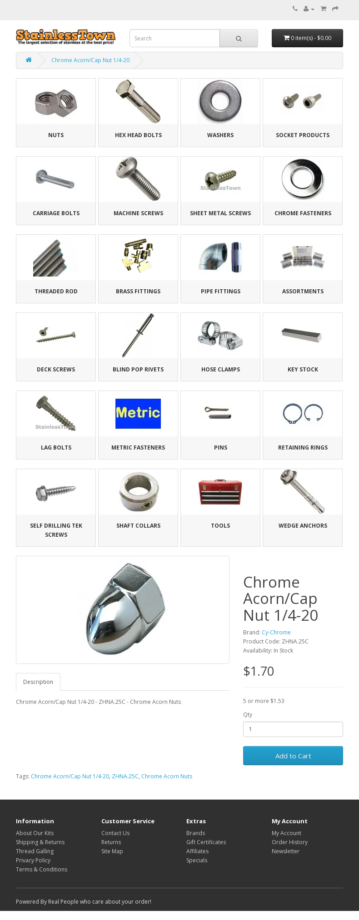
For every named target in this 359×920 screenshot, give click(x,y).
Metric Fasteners (138, 447)
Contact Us (115, 833)
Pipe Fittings (220, 291)
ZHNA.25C (125, 776)
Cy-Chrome (276, 632)
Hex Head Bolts (138, 135)
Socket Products (302, 135)
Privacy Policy (33, 860)
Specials (196, 860)
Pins (220, 447)
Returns (111, 842)
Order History (290, 842)
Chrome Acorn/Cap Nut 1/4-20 (90, 60)
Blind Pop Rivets (138, 369)
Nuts (56, 135)
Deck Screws (56, 369)
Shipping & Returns (40, 842)
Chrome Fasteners (302, 213)
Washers (220, 135)
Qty (247, 714)
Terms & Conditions (41, 869)
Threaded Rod (56, 291)
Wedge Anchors (303, 525)
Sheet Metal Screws (220, 213)
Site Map (112, 851)
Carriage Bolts (56, 213)
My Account (286, 833)
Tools (220, 525)
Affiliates (197, 851)
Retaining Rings (303, 447)
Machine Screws (138, 213)
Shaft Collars (138, 525)
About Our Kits (35, 833)
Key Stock (303, 369)
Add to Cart (293, 755)
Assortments (303, 291)
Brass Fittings (138, 291)
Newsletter (285, 851)
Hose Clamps (220, 369)
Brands (195, 833)
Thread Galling (35, 851)
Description (38, 682)
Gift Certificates (206, 842)
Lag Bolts (56, 447)
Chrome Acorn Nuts (166, 776)
